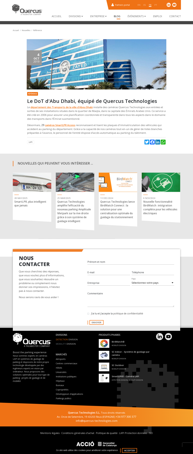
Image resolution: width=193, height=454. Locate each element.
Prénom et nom (96, 264)
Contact (175, 16)
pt (155, 4)
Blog (117, 16)
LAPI (30, 142)
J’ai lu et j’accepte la (117, 316)
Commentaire (95, 296)
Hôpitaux (60, 380)
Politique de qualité (106, 433)
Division (67, 339)
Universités (61, 372)
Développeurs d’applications (69, 394)
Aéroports (61, 359)
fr (150, 4)
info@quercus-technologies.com (96, 421)
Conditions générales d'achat (77, 433)
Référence (37, 30)
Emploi (157, 16)
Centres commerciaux (66, 363)
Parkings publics (63, 398)
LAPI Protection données (133, 433)
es (144, 4)
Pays (134, 281)
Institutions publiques (66, 376)
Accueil (57, 16)
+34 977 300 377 (126, 416)
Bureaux (60, 385)
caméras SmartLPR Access (60, 125)
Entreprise (93, 286)
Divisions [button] (76, 16)
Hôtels (59, 367)
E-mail (90, 275)
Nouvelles (26, 30)
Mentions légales (50, 433)
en (139, 4)
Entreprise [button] (98, 16)
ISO (151, 433)
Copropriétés (62, 389)
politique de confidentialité (128, 316)
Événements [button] (137, 16)
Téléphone (138, 275)
